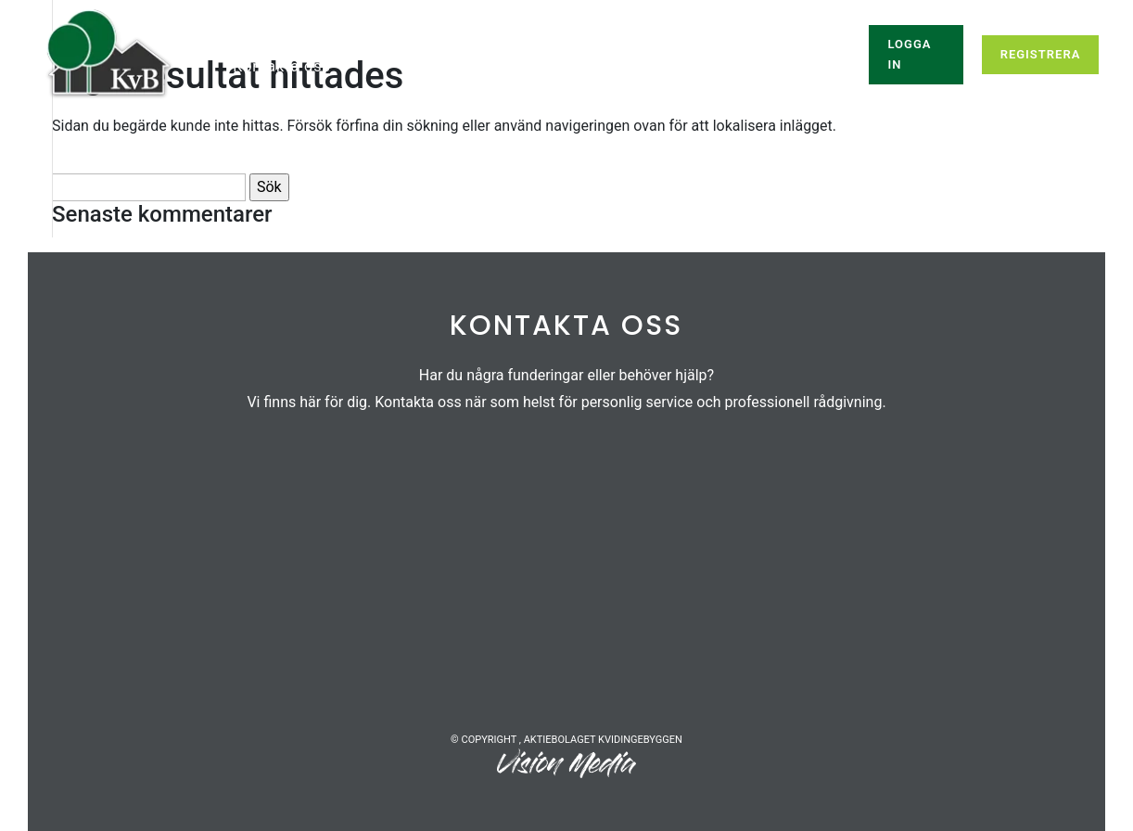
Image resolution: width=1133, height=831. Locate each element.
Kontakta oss (281, 67)
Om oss (669, 47)
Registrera (1040, 54)
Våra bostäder (480, 47)
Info (587, 47)
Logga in (909, 54)
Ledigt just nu (338, 47)
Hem (250, 47)
